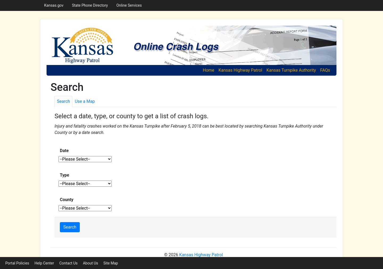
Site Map (110, 263)
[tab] (63, 101)
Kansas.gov (53, 5)
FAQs (325, 70)
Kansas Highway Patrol (240, 70)
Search (69, 227)
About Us (90, 263)
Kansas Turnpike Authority (291, 70)
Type (64, 175)
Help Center (44, 263)
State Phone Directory (90, 5)
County (66, 199)
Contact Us (68, 263)
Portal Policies (17, 263)
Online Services (129, 5)
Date (64, 150)
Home (209, 70)
